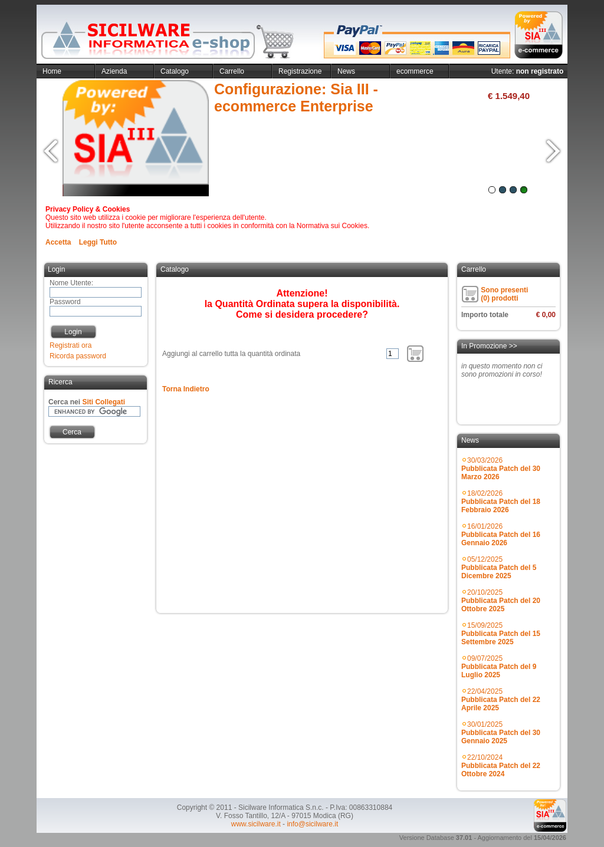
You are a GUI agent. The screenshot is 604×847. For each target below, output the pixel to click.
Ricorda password (78, 356)
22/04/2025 (500, 699)
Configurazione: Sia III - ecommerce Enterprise (296, 97)
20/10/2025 (500, 600)
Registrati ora (70, 345)
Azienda (114, 71)
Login (72, 332)
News (346, 71)
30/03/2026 (500, 468)
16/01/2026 (500, 534)
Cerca (72, 432)
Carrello (231, 71)
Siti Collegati (103, 402)
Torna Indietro (185, 389)
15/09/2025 (500, 633)
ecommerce (415, 71)
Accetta (58, 242)
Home (51, 71)
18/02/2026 (500, 501)
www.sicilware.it (256, 824)
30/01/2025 (500, 732)
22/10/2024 (500, 765)
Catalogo (174, 71)
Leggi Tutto (98, 242)
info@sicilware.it (312, 824)
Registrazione (299, 71)
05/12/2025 (498, 567)
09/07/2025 (498, 666)
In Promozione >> (489, 346)
